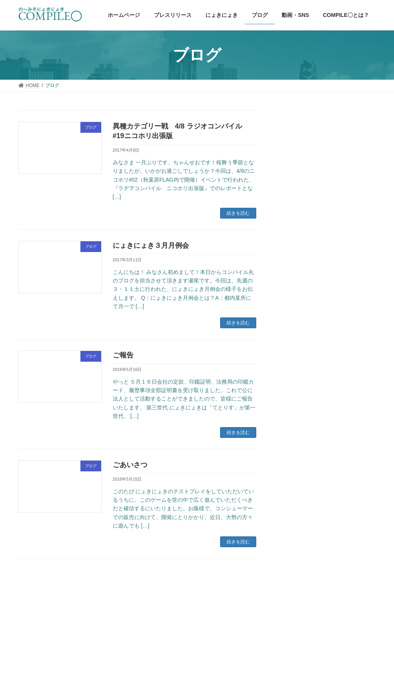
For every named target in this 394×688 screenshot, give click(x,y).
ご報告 (123, 355)
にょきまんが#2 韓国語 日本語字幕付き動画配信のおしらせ (328, 205)
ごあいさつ (130, 465)
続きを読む (238, 213)
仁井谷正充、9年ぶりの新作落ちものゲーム (330, 168)
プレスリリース (300, 464)
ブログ (290, 479)
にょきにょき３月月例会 (151, 245)
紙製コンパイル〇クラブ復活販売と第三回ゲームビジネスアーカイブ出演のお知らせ (328, 299)
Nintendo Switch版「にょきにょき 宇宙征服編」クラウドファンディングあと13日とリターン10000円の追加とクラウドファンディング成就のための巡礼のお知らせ (329, 356)
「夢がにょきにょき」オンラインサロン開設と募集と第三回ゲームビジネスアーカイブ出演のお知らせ (328, 250)
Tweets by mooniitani (305, 541)
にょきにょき (298, 449)
